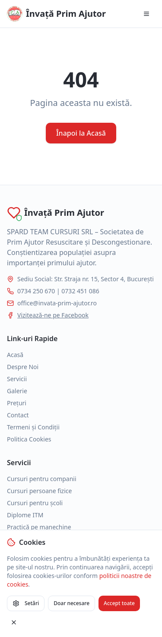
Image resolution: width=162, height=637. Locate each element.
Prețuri (16, 403)
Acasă (15, 355)
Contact (18, 415)
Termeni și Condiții (33, 427)
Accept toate (119, 603)
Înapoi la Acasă (81, 133)
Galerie (17, 391)
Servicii (17, 379)
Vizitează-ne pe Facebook (53, 315)
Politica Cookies (29, 439)
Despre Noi (22, 367)
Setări (26, 603)
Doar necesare (71, 603)
